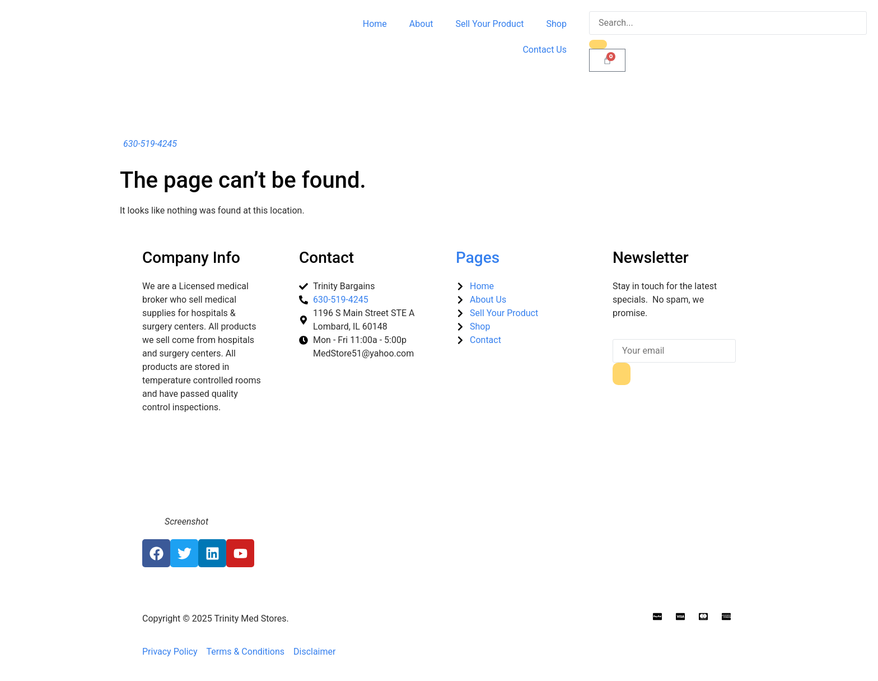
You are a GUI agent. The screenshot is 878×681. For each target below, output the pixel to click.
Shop (557, 23)
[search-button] (598, 44)
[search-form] (728, 23)
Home (375, 23)
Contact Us (544, 49)
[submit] (622, 374)
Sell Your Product (489, 23)
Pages (477, 257)
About (421, 23)
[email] (674, 351)
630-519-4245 (150, 143)
